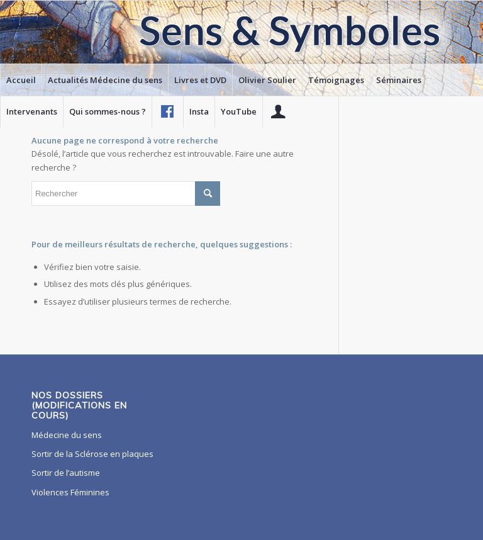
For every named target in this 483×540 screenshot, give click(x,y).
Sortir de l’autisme (65, 472)
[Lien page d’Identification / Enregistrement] (278, 111)
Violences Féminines (70, 492)
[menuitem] (21, 80)
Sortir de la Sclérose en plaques (92, 453)
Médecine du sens (66, 435)
